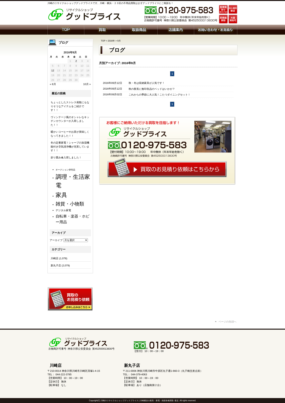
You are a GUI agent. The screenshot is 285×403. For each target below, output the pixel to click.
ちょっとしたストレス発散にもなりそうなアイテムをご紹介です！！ (70, 106)
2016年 (111, 41)
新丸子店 (56, 265)
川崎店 (54, 258)
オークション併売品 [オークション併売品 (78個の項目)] (65, 169)
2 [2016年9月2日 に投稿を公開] (76, 61)
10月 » (87, 84)
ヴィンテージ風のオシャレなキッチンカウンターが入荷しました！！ (70, 121)
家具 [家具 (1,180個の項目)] (61, 195)
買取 (102, 29)
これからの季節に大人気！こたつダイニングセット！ (159, 94)
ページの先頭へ (227, 321)
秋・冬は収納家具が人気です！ (147, 82)
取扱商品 (139, 29)
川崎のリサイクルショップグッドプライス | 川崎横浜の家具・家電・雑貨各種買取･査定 (140, 400)
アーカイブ (56, 240)
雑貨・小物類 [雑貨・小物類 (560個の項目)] (70, 203)
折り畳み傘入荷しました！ (66, 157)
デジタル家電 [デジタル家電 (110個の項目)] (63, 210)
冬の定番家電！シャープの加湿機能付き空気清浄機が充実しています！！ (70, 146)
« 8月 (53, 84)
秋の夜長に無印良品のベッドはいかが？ (152, 88)
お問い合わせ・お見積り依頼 (215, 29)
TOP (103, 41)
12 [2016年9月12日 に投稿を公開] (52, 70)
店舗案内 (175, 29)
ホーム (66, 29)
